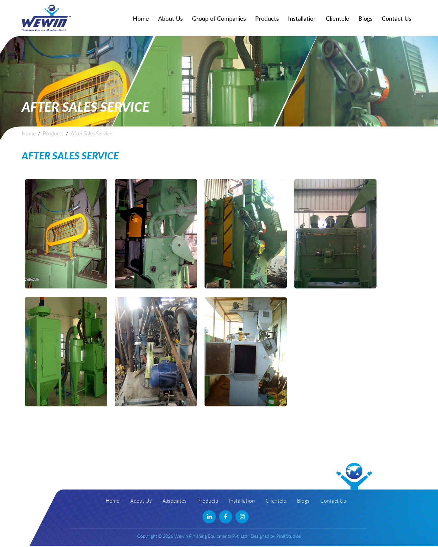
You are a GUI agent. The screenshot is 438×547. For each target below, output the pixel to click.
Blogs (365, 18)
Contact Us (396, 18)
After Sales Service (91, 133)
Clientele (337, 18)
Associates (174, 501)
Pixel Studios (288, 536)
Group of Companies (219, 18)
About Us (170, 18)
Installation (302, 18)
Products (267, 18)
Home (141, 18)
